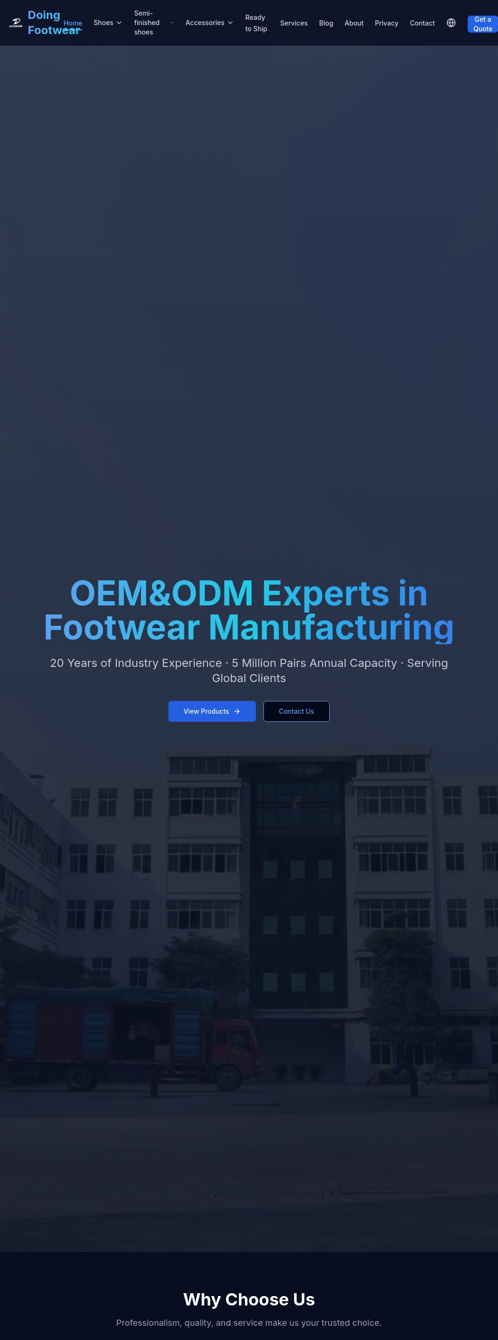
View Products (212, 711)
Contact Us (296, 711)
